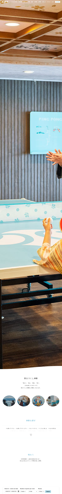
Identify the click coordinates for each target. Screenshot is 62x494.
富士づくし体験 (27, 1)
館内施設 (20, 1)
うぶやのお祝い (14, 1)
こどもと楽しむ (43, 428)
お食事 (35, 1)
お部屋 (39, 1)
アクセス (49, 1)
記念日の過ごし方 (43, 431)
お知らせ (44, 1)
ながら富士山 (53, 428)
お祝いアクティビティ (22, 428)
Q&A (53, 1)
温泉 (32, 1)
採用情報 (57, 1)
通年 (51, 431)
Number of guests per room (24, 488)
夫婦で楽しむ (14, 431)
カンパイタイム (33, 428)
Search (48, 491)
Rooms (40, 488)
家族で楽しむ (23, 431)
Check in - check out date (11, 488)
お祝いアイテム (10, 428)
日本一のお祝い (32, 431)
